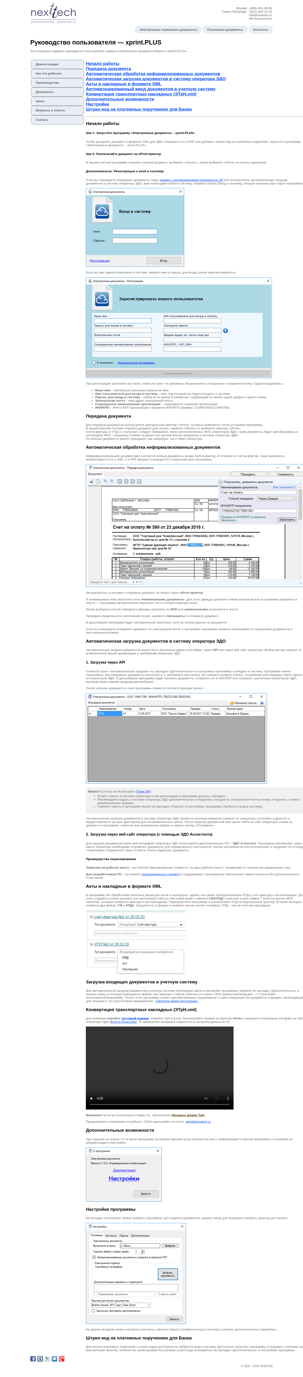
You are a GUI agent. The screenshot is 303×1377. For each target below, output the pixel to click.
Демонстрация (47, 64)
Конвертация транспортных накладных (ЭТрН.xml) (141, 94)
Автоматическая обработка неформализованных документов (153, 73)
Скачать (42, 120)
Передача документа (108, 68)
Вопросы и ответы (50, 110)
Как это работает (49, 73)
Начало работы (102, 63)
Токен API (143, 791)
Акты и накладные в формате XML (124, 83)
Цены (40, 101)
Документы (44, 92)
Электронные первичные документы (168, 29)
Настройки (97, 104)
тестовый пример (135, 1018)
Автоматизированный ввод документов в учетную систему (151, 88)
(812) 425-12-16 (260, 11)
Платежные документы (225, 29)
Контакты (260, 29)
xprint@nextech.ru (198, 1121)
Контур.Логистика (123, 1022)
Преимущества (47, 82)
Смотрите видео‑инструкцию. (177, 1001)
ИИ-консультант (260, 18)
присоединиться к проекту (161, 874)
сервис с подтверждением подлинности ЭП (191, 180)
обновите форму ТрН (188, 1115)
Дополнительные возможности (120, 99)
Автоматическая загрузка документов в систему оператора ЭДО (156, 78)
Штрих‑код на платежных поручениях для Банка (139, 109)
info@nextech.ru (260, 15)
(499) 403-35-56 (260, 8)
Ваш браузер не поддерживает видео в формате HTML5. (160, 1068)
